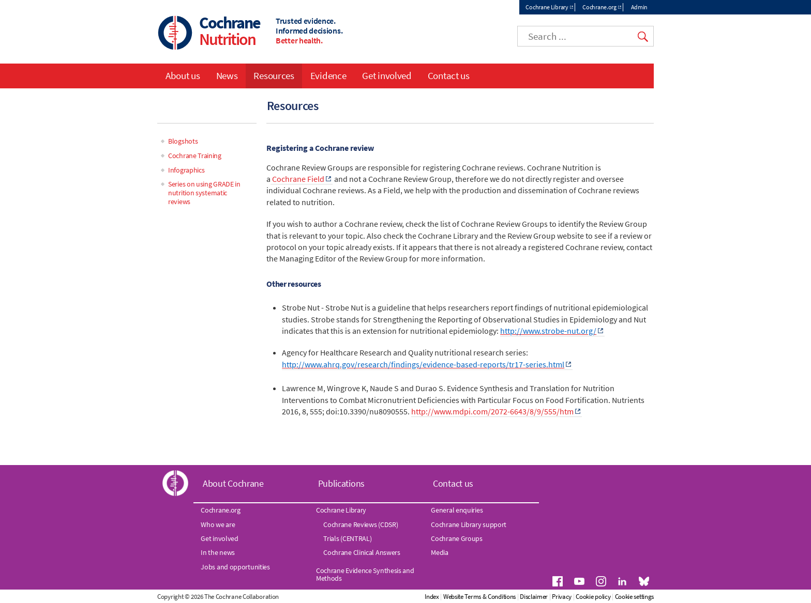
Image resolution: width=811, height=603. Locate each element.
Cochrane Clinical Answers (361, 552)
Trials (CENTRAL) (347, 538)
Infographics (186, 170)
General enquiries (457, 510)
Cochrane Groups (457, 538)
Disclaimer (534, 596)
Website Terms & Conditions (479, 596)
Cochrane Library (546, 7)
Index (432, 596)
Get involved (386, 75)
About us (183, 75)
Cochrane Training (194, 155)
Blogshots (183, 141)
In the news (218, 552)
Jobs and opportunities (235, 566)
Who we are (218, 524)
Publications (341, 483)
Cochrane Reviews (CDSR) (360, 524)
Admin (639, 7)
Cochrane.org (599, 7)
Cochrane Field (297, 179)
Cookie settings (634, 596)
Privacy (562, 596)
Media (439, 552)
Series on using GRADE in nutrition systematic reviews (204, 192)
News (227, 75)
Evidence (328, 75)
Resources (273, 75)
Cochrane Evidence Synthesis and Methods (365, 574)
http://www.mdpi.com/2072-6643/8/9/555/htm (492, 411)
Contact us (449, 75)
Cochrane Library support (468, 524)
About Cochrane (233, 483)
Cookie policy (593, 596)
